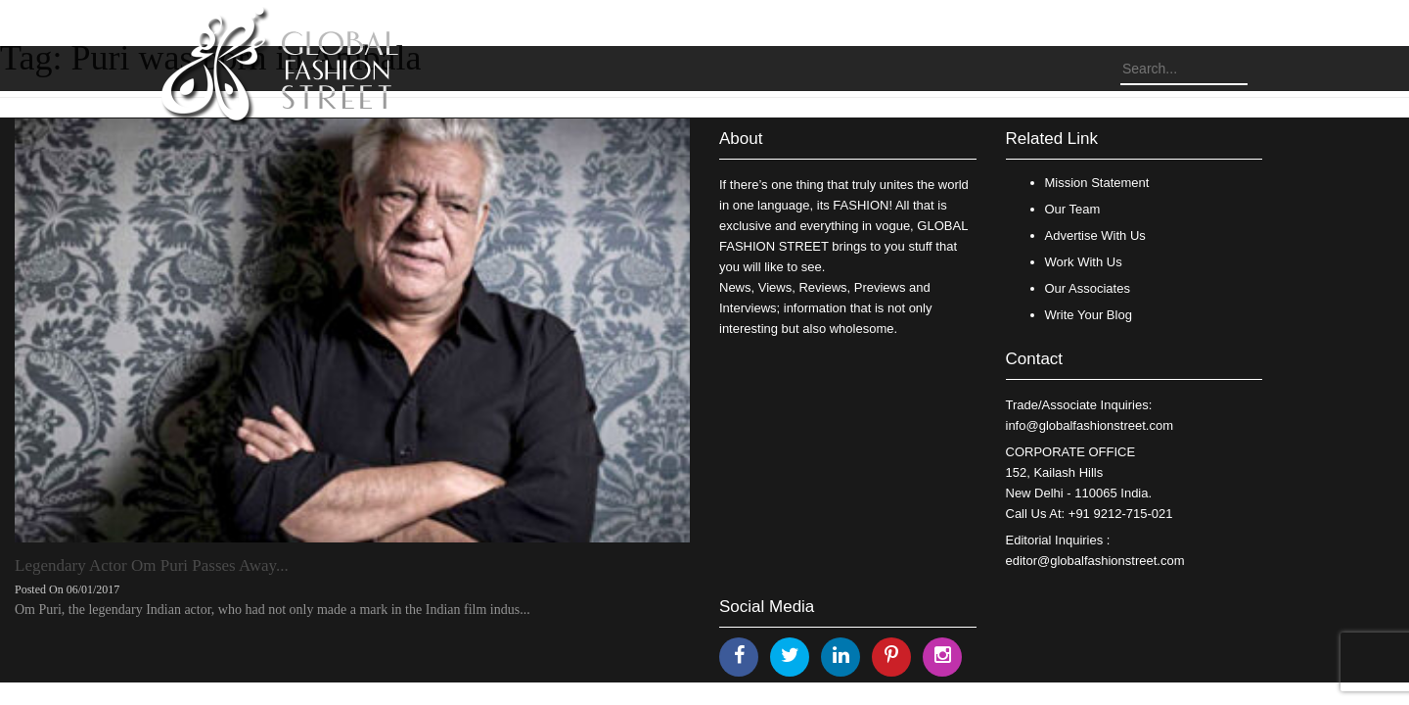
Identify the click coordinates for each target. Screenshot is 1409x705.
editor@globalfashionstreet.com (1095, 560)
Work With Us (1083, 262)
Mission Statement (1097, 182)
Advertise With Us (1095, 235)
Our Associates (1087, 288)
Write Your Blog (1088, 314)
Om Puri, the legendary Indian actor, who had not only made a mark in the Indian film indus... (272, 609)
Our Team (1073, 209)
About (740, 138)
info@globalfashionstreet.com (1089, 425)
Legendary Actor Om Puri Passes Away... (152, 565)
